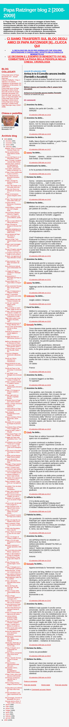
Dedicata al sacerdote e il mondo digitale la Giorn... (13, 333)
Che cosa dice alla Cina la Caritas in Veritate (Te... (13, 379)
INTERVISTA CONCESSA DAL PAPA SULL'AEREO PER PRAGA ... (13, 639)
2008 (6, 720)
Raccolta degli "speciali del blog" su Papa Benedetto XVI (11, 96)
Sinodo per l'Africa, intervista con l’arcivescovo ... (11, 360)
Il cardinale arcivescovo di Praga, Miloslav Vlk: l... (13, 324)
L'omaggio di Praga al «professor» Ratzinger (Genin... (13, 272)
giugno (8, 708)
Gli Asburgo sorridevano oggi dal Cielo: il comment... (12, 679)
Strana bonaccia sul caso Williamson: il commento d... (13, 365)
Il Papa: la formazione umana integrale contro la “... (13, 195)
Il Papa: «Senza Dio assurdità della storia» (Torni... (12, 582)
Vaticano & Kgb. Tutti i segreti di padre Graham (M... (13, 241)
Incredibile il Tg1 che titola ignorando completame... (13, 487)
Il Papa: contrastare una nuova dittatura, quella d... (13, 217)
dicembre (9, 141)
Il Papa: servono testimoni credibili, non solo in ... (13, 495)
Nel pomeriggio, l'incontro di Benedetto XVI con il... (13, 698)
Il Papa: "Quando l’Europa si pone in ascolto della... (13, 659)
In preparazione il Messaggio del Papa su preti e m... (13, 277)
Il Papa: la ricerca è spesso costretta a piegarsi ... (13, 621)
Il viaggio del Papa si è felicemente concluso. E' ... (13, 338)
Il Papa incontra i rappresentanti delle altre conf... (12, 664)
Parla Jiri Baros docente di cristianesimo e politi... (13, 315)
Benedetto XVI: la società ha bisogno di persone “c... (13, 423)
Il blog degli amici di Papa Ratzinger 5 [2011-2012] (10, 89)
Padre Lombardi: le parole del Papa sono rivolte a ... (13, 516)
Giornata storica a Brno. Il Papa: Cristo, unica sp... (13, 702)
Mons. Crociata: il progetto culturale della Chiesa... (13, 161)
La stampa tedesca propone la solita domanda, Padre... (11, 617)
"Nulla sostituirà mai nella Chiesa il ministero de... (13, 300)
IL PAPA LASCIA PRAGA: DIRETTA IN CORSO (13, 456)
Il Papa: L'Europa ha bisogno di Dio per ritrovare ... (11, 182)
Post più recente (30, 685)
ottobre (8, 145)
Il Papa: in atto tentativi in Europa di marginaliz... (13, 554)
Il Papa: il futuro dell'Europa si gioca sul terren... (13, 173)
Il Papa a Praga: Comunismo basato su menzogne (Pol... (13, 597)
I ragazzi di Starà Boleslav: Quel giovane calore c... (13, 345)
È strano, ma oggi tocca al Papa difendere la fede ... (13, 257)
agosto (8, 704)
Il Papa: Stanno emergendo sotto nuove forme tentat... (13, 654)
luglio (7, 706)
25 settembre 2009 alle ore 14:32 (40, 114)
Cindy (29, 432)
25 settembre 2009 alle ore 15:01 (40, 279)
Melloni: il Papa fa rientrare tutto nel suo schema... (13, 601)
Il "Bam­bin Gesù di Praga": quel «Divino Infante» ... (13, 401)
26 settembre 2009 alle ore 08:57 (40, 656)
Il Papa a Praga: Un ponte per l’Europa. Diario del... (13, 350)
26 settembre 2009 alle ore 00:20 (40, 645)
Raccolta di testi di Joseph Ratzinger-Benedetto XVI (10, 92)
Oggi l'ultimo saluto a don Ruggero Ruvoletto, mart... (12, 319)
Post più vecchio (61, 685)
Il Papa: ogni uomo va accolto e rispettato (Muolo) (12, 396)
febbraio (8, 716)
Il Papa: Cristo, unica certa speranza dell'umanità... (13, 675)
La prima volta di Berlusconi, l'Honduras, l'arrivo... (13, 204)
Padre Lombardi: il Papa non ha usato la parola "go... (13, 525)
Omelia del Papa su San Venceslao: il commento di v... (13, 370)
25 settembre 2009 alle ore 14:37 (40, 149)
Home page (45, 685)
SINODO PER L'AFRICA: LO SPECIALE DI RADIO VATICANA (13, 165)
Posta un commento (30, 681)
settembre (9, 146)
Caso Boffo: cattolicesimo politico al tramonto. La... (13, 169)
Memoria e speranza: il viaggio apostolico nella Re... (13, 546)
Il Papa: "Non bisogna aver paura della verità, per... (13, 199)
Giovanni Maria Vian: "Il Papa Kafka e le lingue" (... (13, 282)
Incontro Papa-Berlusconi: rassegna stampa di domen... (13, 609)
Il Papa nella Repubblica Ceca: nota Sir (12, 529)
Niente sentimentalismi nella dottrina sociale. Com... (12, 153)
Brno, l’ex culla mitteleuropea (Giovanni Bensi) (13, 386)
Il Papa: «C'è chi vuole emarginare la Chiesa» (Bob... (13, 542)
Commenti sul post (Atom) (41, 689)
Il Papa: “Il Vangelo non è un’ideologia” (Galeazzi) (13, 567)
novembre (9, 143)
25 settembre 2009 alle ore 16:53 (40, 385)
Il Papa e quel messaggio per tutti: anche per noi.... (13, 245)
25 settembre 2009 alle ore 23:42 (40, 600)
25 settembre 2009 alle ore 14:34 (40, 134)
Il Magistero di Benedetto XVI (11, 83)
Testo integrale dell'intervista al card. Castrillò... (12, 413)
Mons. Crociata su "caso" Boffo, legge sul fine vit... (13, 308)
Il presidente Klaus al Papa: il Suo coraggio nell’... (13, 427)
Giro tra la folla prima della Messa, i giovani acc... (13, 551)
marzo (8, 714)
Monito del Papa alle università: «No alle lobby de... (12, 587)
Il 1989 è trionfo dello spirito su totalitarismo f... (13, 628)
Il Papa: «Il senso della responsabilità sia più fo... (12, 592)
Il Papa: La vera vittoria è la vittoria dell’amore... (13, 221)
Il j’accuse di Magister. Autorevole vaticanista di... (13, 355)
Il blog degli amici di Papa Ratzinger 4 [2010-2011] (10, 99)
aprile (8, 712)
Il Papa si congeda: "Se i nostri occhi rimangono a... (13, 447)
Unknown (31, 296)
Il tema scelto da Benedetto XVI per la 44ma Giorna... (13, 328)
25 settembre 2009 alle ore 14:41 (40, 174)
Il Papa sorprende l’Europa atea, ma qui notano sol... (13, 287)
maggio (8, 710)
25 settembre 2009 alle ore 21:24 (40, 533)
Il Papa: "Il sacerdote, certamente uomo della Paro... (13, 296)
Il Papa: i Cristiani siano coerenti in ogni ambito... (13, 468)
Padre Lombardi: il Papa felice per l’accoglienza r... (13, 483)
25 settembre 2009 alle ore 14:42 (40, 199)
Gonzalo (30, 325)
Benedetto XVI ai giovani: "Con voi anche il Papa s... (13, 499)
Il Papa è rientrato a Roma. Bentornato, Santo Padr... (13, 418)
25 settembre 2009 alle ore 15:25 (40, 304)
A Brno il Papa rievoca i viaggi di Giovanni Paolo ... (13, 684)
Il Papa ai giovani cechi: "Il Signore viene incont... (13, 507)
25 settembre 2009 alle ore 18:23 (40, 429)
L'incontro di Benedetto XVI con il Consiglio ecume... (13, 471)
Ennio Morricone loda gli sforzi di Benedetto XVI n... (13, 267)
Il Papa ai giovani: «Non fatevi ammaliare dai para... (12, 262)
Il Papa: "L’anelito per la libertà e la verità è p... (13, 625)
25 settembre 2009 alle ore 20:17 (40, 494)
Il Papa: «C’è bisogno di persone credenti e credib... (12, 391)
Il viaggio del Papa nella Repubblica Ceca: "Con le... (13, 439)
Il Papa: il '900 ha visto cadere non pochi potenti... (12, 511)
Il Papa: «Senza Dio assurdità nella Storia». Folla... (13, 460)
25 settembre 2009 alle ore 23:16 (40, 560)
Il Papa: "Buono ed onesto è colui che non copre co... (13, 533)
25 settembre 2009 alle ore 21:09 (40, 511)
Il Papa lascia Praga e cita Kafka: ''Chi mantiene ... (13, 434)
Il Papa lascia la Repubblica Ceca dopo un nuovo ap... (13, 452)
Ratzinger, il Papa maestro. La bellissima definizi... (13, 464)
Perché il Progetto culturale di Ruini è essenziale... (13, 250)
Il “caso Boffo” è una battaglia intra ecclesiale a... (13, 375)
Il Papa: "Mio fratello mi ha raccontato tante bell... (13, 186)
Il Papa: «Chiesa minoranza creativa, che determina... (13, 405)
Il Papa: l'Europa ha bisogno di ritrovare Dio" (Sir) (13, 226)
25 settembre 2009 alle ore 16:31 (40, 371)
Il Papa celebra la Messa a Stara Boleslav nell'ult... (13, 574)
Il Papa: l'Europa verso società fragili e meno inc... (12, 563)
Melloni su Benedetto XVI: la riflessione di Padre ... (13, 342)
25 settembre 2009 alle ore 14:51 (40, 256)
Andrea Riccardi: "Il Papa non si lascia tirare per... (13, 571)
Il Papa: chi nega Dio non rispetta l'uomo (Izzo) (12, 520)
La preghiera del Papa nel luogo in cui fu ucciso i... (13, 253)
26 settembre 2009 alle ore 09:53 (40, 677)
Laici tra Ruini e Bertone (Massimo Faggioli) (12, 213)
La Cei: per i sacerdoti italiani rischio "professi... (11, 304)
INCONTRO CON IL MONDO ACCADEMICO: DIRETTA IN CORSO (12, 670)
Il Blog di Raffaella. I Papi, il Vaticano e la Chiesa (11, 80)
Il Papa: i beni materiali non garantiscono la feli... (13, 492)
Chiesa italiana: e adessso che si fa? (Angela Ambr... (13, 209)
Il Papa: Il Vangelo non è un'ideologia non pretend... (12, 649)
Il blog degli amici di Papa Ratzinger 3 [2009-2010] (10, 102)
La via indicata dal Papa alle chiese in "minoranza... (12, 236)
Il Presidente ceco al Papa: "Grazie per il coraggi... (13, 443)
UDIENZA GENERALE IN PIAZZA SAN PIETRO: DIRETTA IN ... (13, 230)
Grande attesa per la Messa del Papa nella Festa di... (13, 689)
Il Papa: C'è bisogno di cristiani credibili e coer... (13, 537)
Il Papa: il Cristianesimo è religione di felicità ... (13, 291)
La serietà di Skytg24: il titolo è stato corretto (12, 475)
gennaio (8, 718)
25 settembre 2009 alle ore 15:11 (40, 293)
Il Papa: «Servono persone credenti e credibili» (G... (13, 312)
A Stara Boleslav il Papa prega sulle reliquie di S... (12, 558)
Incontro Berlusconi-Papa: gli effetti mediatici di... (13, 604)
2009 (6, 139)
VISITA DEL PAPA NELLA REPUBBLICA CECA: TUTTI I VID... (13, 644)
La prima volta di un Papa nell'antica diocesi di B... (13, 409)
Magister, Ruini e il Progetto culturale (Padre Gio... (13, 149)
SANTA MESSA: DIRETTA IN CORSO (13, 578)
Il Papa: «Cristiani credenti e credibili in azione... (13, 382)
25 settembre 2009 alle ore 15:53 (40, 321)
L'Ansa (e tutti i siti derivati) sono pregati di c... (13, 503)
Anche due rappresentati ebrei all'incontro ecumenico (12, 633)
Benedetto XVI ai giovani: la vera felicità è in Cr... (13, 478)
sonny (29, 153)
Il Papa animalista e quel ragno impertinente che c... (13, 694)
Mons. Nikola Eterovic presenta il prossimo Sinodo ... (12, 177)
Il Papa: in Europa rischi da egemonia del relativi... (13, 613)
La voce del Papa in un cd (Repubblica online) (13, 157)
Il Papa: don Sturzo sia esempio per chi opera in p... (13, 190)
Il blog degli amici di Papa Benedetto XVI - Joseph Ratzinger (10, 76)
